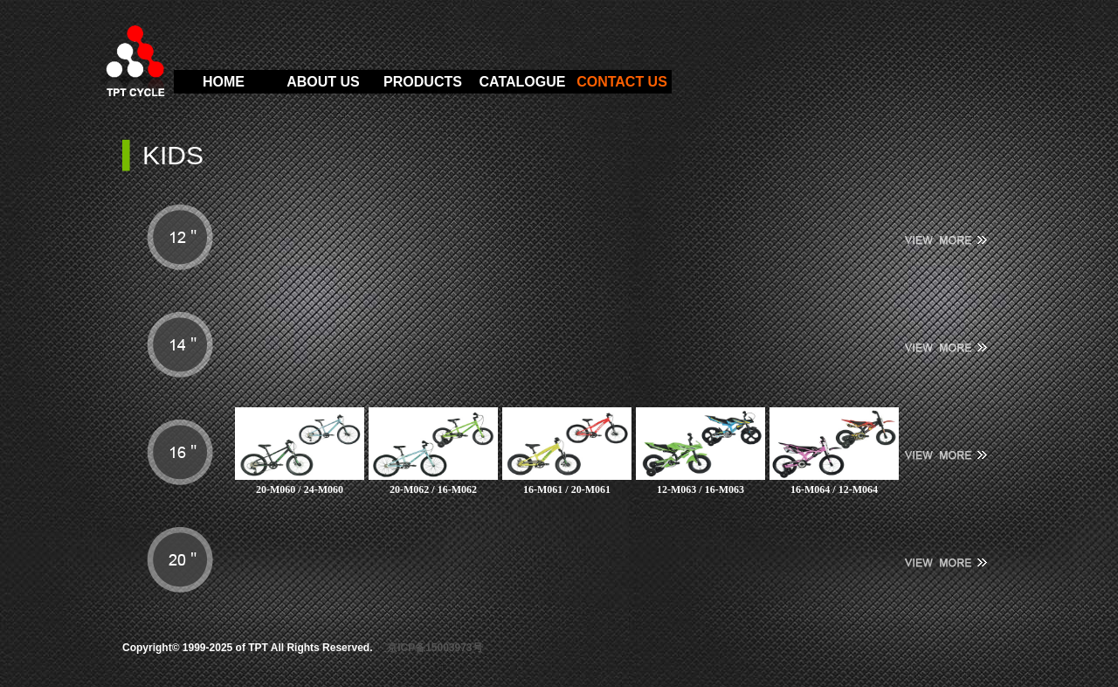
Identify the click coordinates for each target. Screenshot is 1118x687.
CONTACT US (621, 81)
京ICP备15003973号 (434, 648)
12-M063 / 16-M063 (700, 489)
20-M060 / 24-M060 (299, 489)
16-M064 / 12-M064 (834, 489)
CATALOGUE (523, 81)
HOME (224, 81)
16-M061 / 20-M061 (567, 489)
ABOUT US (323, 81)
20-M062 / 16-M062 (433, 489)
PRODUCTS (422, 81)
